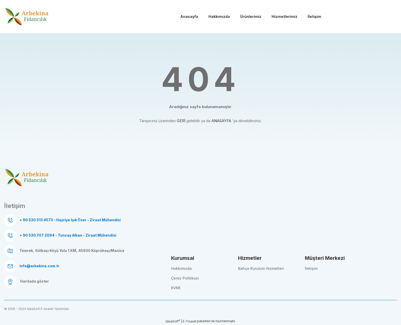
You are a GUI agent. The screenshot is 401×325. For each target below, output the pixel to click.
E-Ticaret (189, 321)
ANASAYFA (221, 120)
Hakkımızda (181, 268)
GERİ (181, 120)
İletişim (311, 268)
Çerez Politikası (185, 278)
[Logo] (27, 17)
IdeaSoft (172, 321)
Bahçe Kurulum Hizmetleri (261, 268)
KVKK (176, 288)
